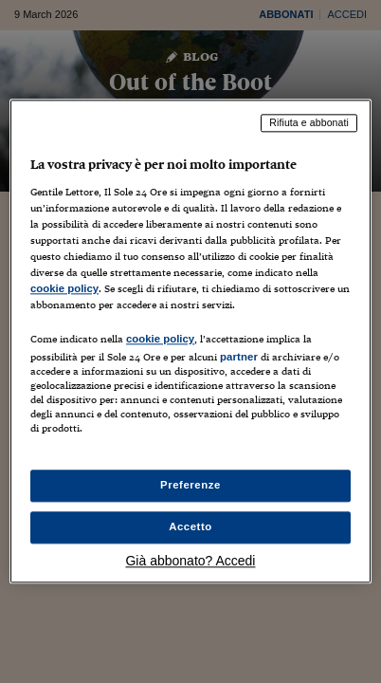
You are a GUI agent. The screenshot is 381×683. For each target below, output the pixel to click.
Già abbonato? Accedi (190, 561)
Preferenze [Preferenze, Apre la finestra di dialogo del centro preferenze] (190, 485)
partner (239, 356)
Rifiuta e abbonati (309, 122)
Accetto (190, 527)
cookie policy (64, 288)
